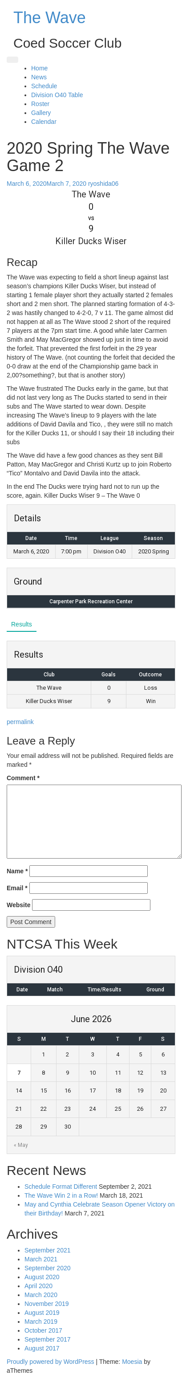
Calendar (44, 121)
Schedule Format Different (60, 1186)
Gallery (41, 112)
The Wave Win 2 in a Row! (61, 1195)
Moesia (132, 1361)
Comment (23, 778)
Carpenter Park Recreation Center (91, 601)
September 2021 (47, 1250)
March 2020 (40, 1294)
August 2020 (42, 1277)
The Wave (49, 17)
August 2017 (42, 1348)
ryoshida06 (103, 183)
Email (17, 888)
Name (17, 871)
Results (21, 624)
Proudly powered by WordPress (50, 1361)
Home (39, 68)
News (39, 77)
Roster (40, 103)
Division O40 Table (57, 94)
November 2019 (46, 1303)
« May (21, 1145)
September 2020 (47, 1268)
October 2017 (43, 1330)
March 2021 (40, 1259)
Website (18, 904)
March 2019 (40, 1321)
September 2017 (47, 1339)
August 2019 (42, 1312)
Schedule (44, 86)
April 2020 (38, 1285)
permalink (20, 721)
